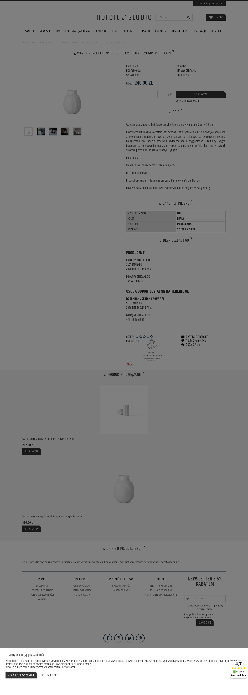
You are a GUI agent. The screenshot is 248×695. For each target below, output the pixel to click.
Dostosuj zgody (49, 675)
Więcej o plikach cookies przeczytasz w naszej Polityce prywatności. (40, 667)
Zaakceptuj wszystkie (21, 675)
